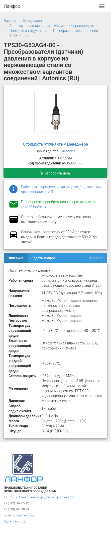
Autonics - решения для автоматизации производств (51, 26)
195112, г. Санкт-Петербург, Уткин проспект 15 (39, 497)
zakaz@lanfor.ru (33, 207)
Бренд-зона (32, 21)
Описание (16, 258)
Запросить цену (55, 173)
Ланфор (12, 6)
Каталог (10, 21)
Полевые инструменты (27, 31)
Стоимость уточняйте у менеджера (55, 144)
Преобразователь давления (75, 31)
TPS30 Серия (19, 36)
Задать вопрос (43, 258)
